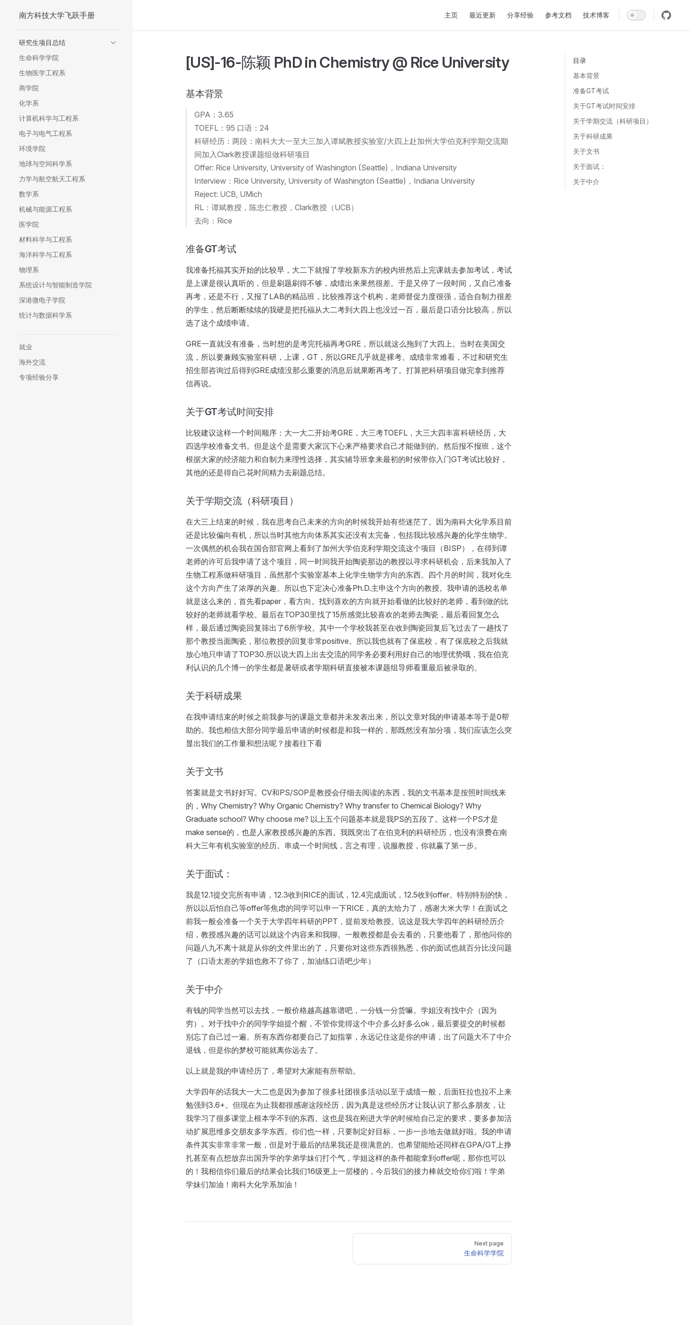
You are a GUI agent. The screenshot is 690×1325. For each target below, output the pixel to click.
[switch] (636, 15)
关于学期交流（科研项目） (613, 121)
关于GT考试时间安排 (604, 106)
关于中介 (586, 182)
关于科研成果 (593, 136)
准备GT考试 (591, 91)
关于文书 (586, 151)
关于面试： (589, 166)
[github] (666, 15)
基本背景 (586, 75)
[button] (68, 42)
